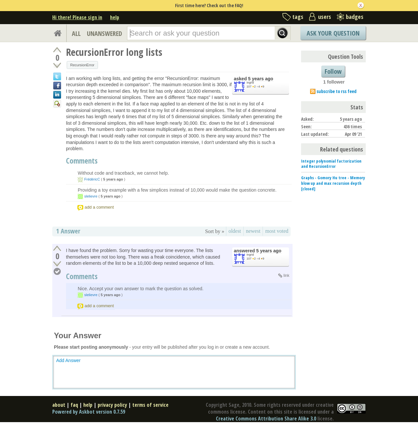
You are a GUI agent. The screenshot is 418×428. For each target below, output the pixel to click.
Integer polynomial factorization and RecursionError (331, 163)
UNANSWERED (104, 33)
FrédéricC (92, 179)
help (114, 17)
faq (74, 404)
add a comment (99, 207)
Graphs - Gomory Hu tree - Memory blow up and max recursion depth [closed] (333, 183)
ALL (76, 33)
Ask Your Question (333, 33)
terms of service (150, 404)
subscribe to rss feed (336, 91)
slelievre (90, 196)
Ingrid (250, 82)
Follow (333, 71)
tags (297, 17)
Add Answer (68, 360)
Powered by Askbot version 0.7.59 (88, 411)
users (324, 17)
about (58, 404)
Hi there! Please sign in (77, 17)
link (286, 275)
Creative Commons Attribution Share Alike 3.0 (266, 418)
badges (354, 17)
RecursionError (82, 65)
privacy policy (112, 404)
